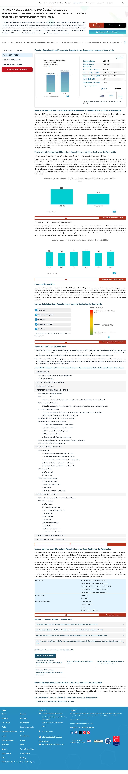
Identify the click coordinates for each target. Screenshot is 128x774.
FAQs (22, 739)
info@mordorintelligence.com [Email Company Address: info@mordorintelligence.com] (52, 745)
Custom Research (55, 3)
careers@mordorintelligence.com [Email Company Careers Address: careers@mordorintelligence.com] (81, 731)
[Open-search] (123, 3)
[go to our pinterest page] (84, 741)
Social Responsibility (27, 735)
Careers (4, 757)
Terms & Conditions (27, 757)
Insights (4, 744)
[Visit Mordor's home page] (14, 2)
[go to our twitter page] (80, 741)
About (67, 3)
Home (4, 722)
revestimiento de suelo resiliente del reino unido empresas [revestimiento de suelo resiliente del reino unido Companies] (55, 709)
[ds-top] (107, 32)
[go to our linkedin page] (72, 741)
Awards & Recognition (9, 739)
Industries (100, 3)
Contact (110, 3)
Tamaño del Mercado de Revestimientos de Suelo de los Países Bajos (110, 670)
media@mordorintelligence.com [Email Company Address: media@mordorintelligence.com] (53, 752)
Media (4, 735)
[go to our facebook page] (76, 741)
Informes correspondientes (45, 663)
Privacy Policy (6, 761)
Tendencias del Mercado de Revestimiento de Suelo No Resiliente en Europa (49, 670)
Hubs (22, 752)
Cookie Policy (25, 761)
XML (3, 766)
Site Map (23, 766)
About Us (5, 726)
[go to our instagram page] (88, 741)
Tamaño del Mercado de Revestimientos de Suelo (79, 670)
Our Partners (24, 730)
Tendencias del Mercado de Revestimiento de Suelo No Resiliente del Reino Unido (49, 680)
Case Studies (25, 744)
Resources (90, 3)
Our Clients (6, 730)
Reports (42, 3)
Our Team (23, 726)
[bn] (107, 25)
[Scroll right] (125, 42)
